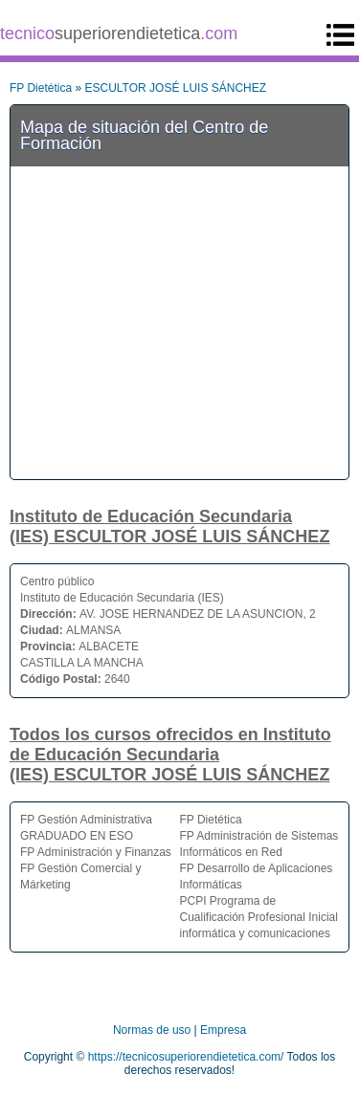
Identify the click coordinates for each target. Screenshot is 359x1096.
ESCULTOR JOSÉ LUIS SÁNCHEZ (175, 88)
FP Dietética (41, 88)
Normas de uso (152, 1030)
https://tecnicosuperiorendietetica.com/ (186, 1056)
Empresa (223, 1030)
